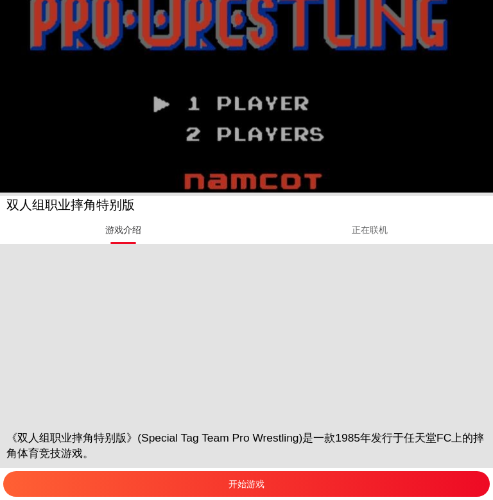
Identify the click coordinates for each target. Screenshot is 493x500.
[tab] (123, 230)
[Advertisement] (246, 334)
